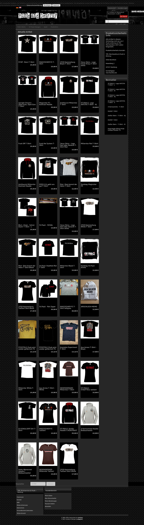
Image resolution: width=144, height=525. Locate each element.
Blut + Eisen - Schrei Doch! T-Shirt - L (26, 226)
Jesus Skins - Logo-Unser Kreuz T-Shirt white (89, 64)
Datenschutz (20, 508)
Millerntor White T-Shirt (26, 389)
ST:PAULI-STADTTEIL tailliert (89, 389)
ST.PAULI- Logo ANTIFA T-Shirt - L (116, 84)
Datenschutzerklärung (34, 5)
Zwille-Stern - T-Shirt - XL (117, 115)
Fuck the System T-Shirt (47, 144)
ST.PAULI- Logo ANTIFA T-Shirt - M (116, 90)
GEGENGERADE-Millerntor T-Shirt (67, 389)
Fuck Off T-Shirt (24, 143)
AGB (18, 502)
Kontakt (19, 500)
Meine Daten (48, 496)
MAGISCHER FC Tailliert (45, 429)
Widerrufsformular (22, 505)
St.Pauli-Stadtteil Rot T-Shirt (48, 266)
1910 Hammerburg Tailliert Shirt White (68, 470)
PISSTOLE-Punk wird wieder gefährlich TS (26, 348)
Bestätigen (47, 5)
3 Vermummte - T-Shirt (116, 107)
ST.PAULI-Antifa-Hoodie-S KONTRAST (68, 429)
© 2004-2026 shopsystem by (72, 517)
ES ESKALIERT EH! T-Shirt (27, 429)
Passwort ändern (50, 504)
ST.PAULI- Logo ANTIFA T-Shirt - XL (89, 103)
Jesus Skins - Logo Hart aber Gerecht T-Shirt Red (68, 145)
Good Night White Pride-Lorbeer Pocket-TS (116, 129)
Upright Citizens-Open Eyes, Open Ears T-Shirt (27, 104)
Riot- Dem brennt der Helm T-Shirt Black (26, 266)
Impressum (20, 497)
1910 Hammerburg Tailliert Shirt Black (26, 307)
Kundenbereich (51, 490)
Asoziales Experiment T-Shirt (68, 348)
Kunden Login (122, 8)
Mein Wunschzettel (50, 498)
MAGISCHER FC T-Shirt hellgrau (67, 307)
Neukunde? (112, 8)
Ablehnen (56, 5)
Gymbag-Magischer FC (88, 185)
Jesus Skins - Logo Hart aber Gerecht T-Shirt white (68, 227)
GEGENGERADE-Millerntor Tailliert (46, 470)
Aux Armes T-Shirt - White (47, 389)
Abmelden (48, 506)
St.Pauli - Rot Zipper (47, 306)
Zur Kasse (123, 16)
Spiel (45, 27)
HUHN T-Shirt (112, 111)
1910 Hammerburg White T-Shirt (88, 226)
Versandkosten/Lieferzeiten (25, 511)
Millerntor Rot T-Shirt (89, 143)
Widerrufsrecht (21, 513)
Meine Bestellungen (51, 501)
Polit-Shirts (21, 27)
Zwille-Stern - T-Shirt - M (116, 124)
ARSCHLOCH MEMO (89, 306)
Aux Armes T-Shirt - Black (89, 348)
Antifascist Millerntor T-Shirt (68, 103)
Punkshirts (54, 27)
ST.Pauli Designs (34, 27)
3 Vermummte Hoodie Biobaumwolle (89, 429)
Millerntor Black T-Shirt (67, 266)
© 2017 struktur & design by (72, 519)
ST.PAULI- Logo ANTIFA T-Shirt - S (116, 102)
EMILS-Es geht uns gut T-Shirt (47, 185)
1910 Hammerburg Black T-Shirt (67, 63)
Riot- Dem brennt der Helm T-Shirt (68, 185)
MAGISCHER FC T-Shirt (47, 63)
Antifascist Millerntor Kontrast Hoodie (27, 185)
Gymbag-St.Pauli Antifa (88, 266)
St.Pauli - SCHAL (46, 225)
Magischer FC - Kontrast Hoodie (45, 103)
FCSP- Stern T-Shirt (26, 62)
